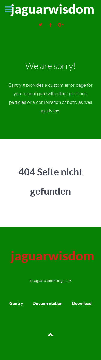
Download (82, 303)
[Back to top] (50, 334)
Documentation (47, 303)
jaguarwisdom (52, 9)
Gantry (16, 303)
